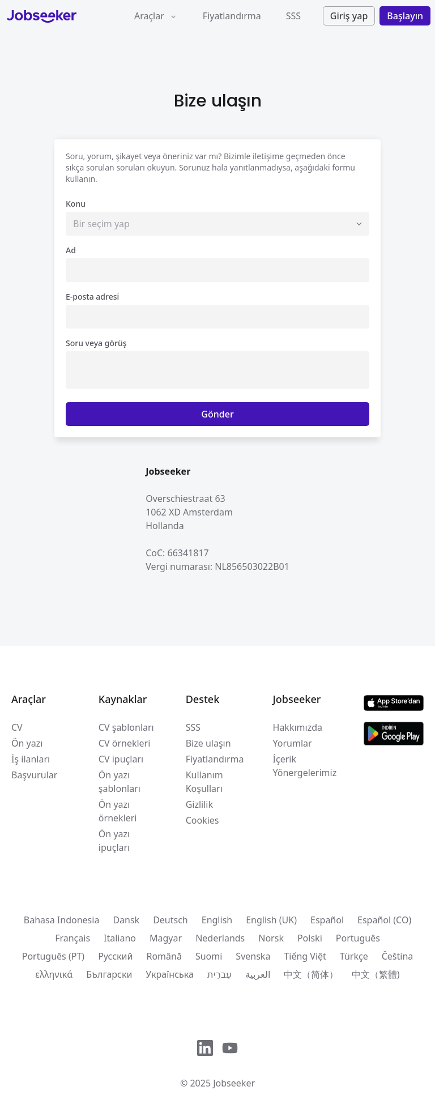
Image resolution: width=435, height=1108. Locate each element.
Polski (309, 938)
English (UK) (271, 920)
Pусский (115, 956)
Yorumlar (292, 743)
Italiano (120, 938)
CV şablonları (126, 727)
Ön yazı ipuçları (114, 841)
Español (327, 920)
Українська (169, 974)
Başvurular (34, 775)
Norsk (271, 938)
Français (72, 938)
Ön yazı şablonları (119, 782)
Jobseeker (234, 1083)
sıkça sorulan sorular (104, 167)
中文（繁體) (376, 974)
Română (163, 956)
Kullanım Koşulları (204, 782)
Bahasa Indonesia (62, 920)
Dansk (126, 920)
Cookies (202, 820)
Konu (76, 203)
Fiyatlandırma (232, 16)
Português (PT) (53, 956)
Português (358, 938)
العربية (257, 974)
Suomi (208, 956)
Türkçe (354, 956)
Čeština (397, 956)
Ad (71, 250)
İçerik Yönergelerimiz (305, 766)
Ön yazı (26, 743)
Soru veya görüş (96, 343)
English (217, 920)
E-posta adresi (92, 296)
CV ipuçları (121, 759)
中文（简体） (311, 974)
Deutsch (170, 920)
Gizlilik (199, 804)
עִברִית (219, 974)
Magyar (166, 938)
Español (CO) (384, 920)
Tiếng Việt (305, 956)
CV (17, 727)
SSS (293, 16)
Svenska (253, 956)
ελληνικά (53, 974)
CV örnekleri (125, 743)
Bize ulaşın (208, 743)
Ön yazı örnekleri (118, 811)
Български (109, 974)
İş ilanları (30, 759)
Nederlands (220, 938)
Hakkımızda (297, 727)
